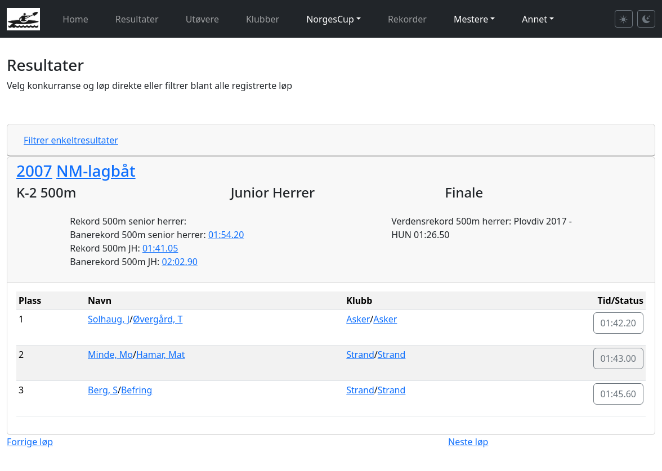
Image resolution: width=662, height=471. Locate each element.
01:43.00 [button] (619, 358)
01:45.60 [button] (619, 394)
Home (75, 19)
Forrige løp (30, 442)
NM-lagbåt (96, 170)
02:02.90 (180, 261)
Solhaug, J (108, 319)
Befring (136, 390)
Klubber (262, 19)
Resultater (137, 19)
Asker (358, 319)
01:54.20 (226, 234)
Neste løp (468, 442)
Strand (360, 354)
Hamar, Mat (160, 354)
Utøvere (202, 19)
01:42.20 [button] (619, 323)
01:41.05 (160, 248)
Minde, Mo (110, 354)
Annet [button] (534, 19)
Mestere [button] (471, 19)
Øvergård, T (157, 319)
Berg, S (103, 390)
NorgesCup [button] (330, 19)
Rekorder (407, 19)
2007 (34, 170)
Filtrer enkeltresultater (71, 140)
